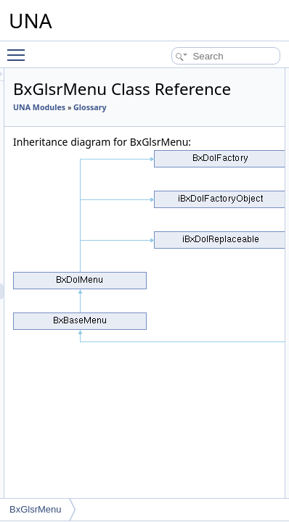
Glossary (128, 143)
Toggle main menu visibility (19, 48)
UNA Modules (138, 128)
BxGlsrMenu (35, 509)
